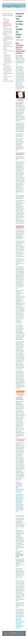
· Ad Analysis (5, 78)
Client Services (15, 633)
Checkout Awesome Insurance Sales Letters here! (20, 490)
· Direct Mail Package (7, 70)
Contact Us (6, 633)
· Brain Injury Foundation (8, 81)
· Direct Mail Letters (7, 71)
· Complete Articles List (7, 62)
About (10, 633)
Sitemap (5, 634)
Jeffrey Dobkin (13, 632)
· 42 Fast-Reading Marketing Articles (8, 51)
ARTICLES (5, 49)
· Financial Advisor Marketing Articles (7, 57)
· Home (4, 18)
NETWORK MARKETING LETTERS (8, 40)
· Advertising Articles (7, 59)
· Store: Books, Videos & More (6, 20)
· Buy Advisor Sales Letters (8, 37)
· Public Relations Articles (8, 61)
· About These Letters (7, 31)
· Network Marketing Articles (7, 54)
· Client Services (6, 67)
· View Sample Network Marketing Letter (7, 44)
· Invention (5, 79)
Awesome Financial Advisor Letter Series (19, 498)
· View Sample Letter (7, 28)
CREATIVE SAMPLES (7, 68)
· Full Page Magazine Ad (8, 73)
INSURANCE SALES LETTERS (7, 26)
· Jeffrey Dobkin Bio (7, 65)
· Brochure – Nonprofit (7, 76)
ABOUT (4, 64)
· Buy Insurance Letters (8, 29)
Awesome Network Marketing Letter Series (20, 507)
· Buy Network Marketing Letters (8, 47)
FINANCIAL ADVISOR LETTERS (7, 34)
